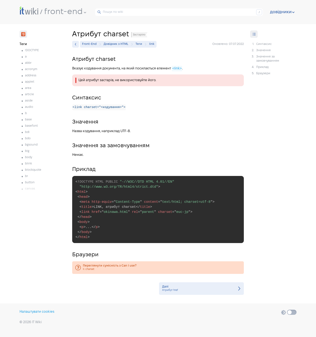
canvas (30, 188)
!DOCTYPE (32, 50)
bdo (28, 138)
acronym (31, 69)
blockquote (33, 170)
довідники (282, 12)
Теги (140, 44)
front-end (65, 12)
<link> (177, 68)
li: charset (158, 268)
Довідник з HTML (117, 44)
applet (29, 82)
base (28, 119)
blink (28, 163)
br (26, 176)
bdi (27, 132)
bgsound (31, 144)
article (29, 94)
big (27, 151)
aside (29, 100)
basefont (31, 126)
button (30, 182)
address (30, 75)
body (28, 157)
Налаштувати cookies (37, 311)
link (151, 44)
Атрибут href (201, 288)
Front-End (90, 44)
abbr (28, 63)
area (28, 88)
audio (29, 107)
